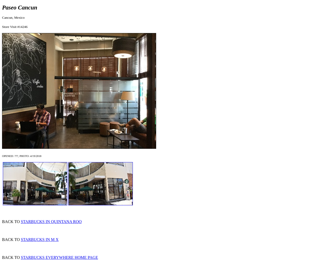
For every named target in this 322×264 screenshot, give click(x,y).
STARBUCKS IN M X (40, 239)
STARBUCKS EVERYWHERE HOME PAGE (59, 257)
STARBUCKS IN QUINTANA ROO (51, 221)
